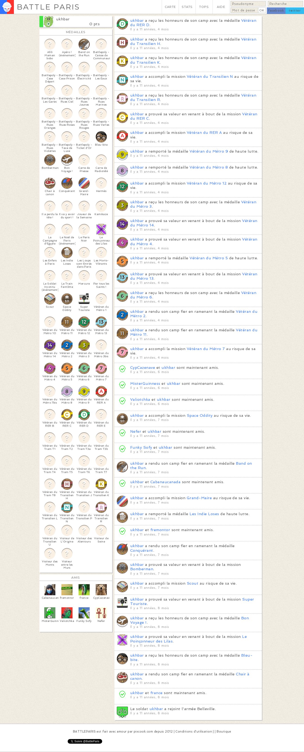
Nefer (135, 431)
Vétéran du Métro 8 (209, 167)
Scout (192, 583)
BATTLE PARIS (48, 6)
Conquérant (141, 550)
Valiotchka (140, 399)
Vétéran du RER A (204, 132)
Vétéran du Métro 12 (207, 183)
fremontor (160, 530)
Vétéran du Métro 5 (209, 258)
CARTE (170, 7)
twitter (295, 10)
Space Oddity (200, 415)
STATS (187, 7)
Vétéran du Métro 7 (206, 349)
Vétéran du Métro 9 (209, 151)
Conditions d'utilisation (193, 731)
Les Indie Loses (204, 514)
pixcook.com (143, 731)
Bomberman (141, 569)
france (156, 693)
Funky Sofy (141, 447)
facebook (276, 10)
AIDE (221, 7)
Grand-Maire (199, 498)
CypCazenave (142, 367)
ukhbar (63, 19)
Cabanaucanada (165, 482)
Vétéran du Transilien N (210, 76)
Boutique (224, 731)
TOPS (204, 7)
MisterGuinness (145, 383)
